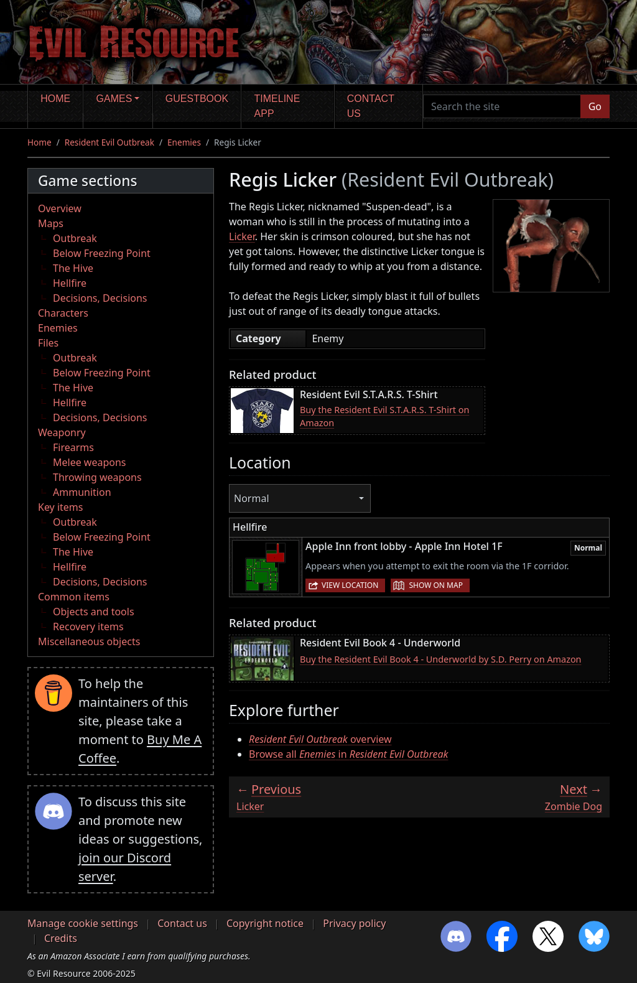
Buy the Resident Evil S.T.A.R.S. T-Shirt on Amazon (384, 416)
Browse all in (348, 754)
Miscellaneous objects (89, 641)
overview (320, 739)
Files (48, 343)
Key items (60, 507)
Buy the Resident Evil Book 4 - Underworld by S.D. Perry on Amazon (441, 659)
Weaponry (62, 432)
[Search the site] (502, 106)
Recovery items (88, 626)
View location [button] (350, 585)
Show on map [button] (435, 585)
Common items (73, 596)
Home (55, 98)
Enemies (184, 142)
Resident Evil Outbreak (109, 142)
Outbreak (75, 238)
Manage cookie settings (82, 923)
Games (114, 98)
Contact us (370, 106)
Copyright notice (265, 923)
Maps (50, 223)
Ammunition (82, 492)
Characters (63, 313)
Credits (60, 938)
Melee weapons (89, 462)
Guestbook (196, 98)
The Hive (73, 268)
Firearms (73, 447)
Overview (59, 208)
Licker (242, 236)
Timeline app (277, 106)
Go (595, 106)
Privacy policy (354, 923)
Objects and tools (93, 611)
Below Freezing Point (102, 253)
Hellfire (69, 283)
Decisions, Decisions (100, 298)
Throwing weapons (97, 477)
